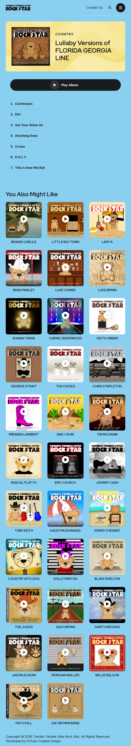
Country (64, 34)
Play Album (64, 85)
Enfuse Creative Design (44, 741)
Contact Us (94, 7)
